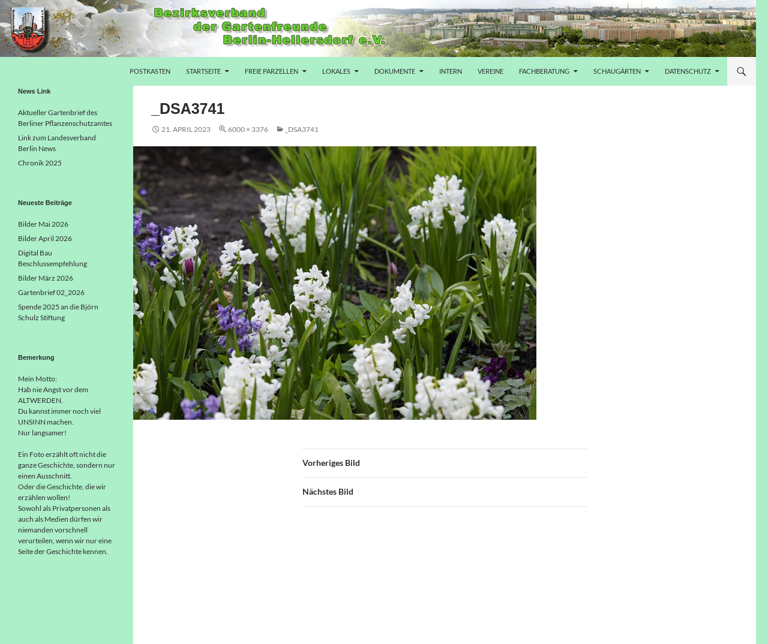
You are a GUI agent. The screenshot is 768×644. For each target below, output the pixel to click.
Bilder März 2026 (45, 277)
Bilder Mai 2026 (43, 223)
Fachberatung (544, 71)
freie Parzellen (271, 71)
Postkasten (150, 71)
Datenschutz (688, 71)
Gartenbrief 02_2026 (51, 292)
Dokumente (394, 71)
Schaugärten (617, 71)
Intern (450, 71)
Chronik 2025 (40, 162)
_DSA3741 (302, 129)
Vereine (490, 71)
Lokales (336, 71)
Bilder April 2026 (45, 238)
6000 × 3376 (248, 129)
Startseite (203, 71)
